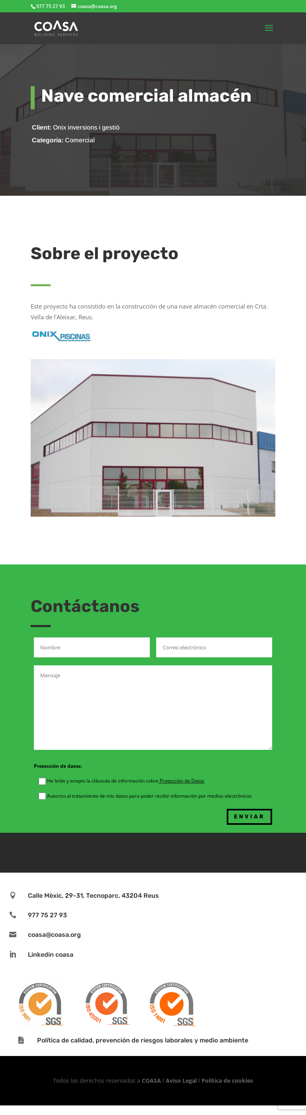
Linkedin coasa (50, 954)
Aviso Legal (181, 1080)
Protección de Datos (181, 780)
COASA (152, 1080)
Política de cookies (227, 1080)
